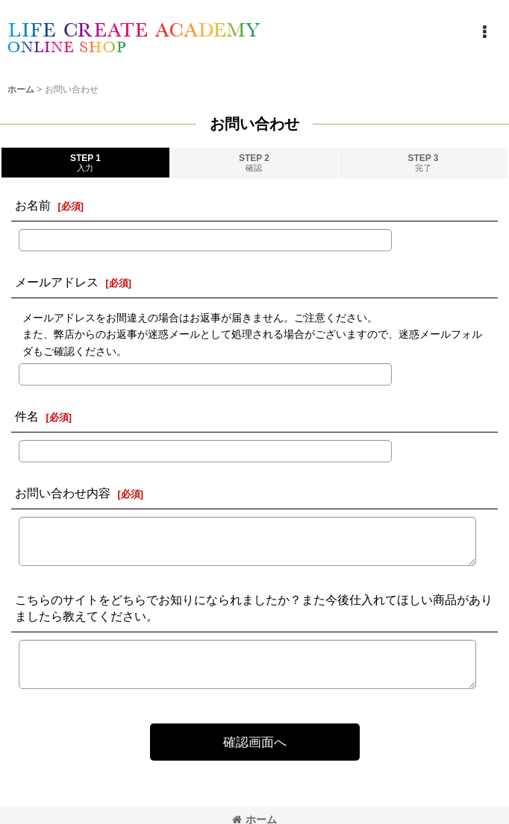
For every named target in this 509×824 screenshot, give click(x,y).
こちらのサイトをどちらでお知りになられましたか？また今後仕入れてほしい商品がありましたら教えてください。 (254, 608)
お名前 (33, 205)
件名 (27, 416)
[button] (484, 32)
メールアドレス (57, 282)
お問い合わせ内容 (62, 493)
